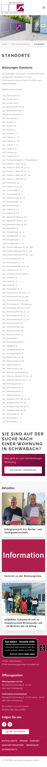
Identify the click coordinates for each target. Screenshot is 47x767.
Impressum (32, 745)
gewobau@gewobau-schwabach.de (23, 664)
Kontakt (35, 741)
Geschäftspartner (13, 745)
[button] (44, 7)
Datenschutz (9, 750)
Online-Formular (9, 83)
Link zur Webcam (15, 731)
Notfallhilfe (9, 741)
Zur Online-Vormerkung (23, 470)
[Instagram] (10, 724)
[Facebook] (4, 724)
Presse (24, 741)
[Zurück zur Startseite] (12, 7)
